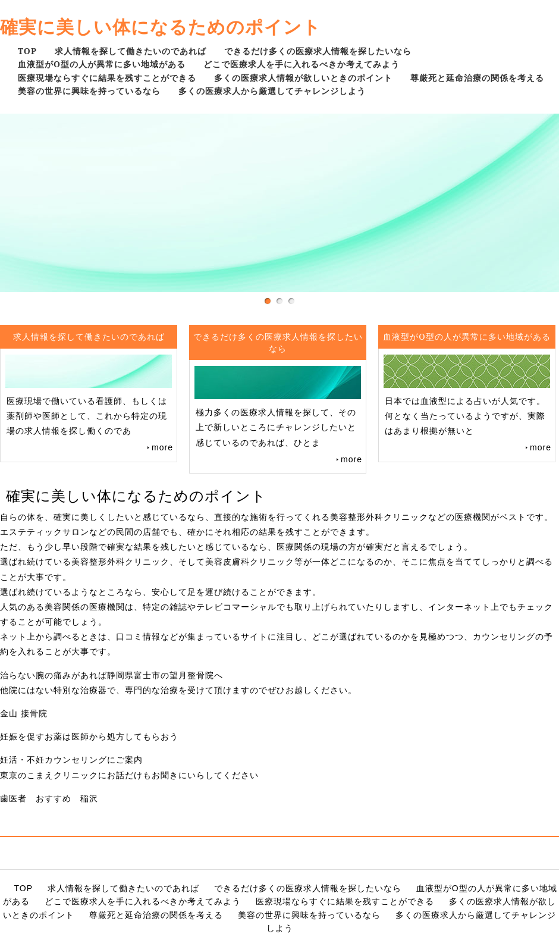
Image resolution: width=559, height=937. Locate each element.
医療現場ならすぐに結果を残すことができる (107, 77)
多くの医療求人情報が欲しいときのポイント (303, 77)
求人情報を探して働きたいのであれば (130, 51)
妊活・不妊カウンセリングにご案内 (71, 759)
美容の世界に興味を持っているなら (89, 90)
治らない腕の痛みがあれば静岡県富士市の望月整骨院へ (111, 675)
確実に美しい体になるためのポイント (160, 26)
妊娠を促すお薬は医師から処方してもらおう (89, 736)
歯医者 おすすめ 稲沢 (49, 798)
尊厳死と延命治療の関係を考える (477, 77)
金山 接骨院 (24, 713)
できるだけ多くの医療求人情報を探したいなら (318, 51)
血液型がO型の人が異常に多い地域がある (102, 64)
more (162, 447)
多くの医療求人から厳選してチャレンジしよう (272, 90)
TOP (27, 51)
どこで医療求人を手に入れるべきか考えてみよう (301, 64)
